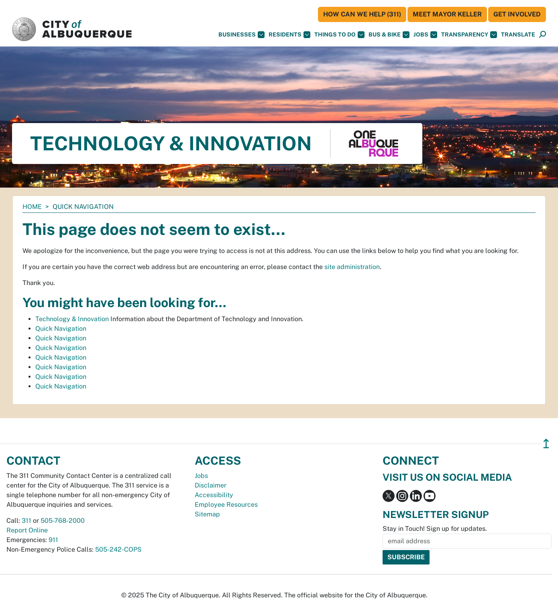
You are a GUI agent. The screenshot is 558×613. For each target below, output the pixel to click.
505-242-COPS (118, 549)
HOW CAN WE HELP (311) (362, 14)
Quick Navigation (60, 328)
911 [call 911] (53, 540)
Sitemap (207, 514)
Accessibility (214, 495)
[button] (518, 34)
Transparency (469, 34)
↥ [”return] (546, 443)
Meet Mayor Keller (447, 14)
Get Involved (517, 14)
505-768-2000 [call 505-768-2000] (63, 520)
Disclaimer (210, 485)
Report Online (27, 530)
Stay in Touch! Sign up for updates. (435, 528)
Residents (289, 34)
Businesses (241, 34)
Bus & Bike (389, 34)
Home (32, 206)
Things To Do (339, 34)
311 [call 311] (26, 520)
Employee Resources (226, 504)
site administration (352, 267)
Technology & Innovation (72, 319)
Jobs (425, 34)
